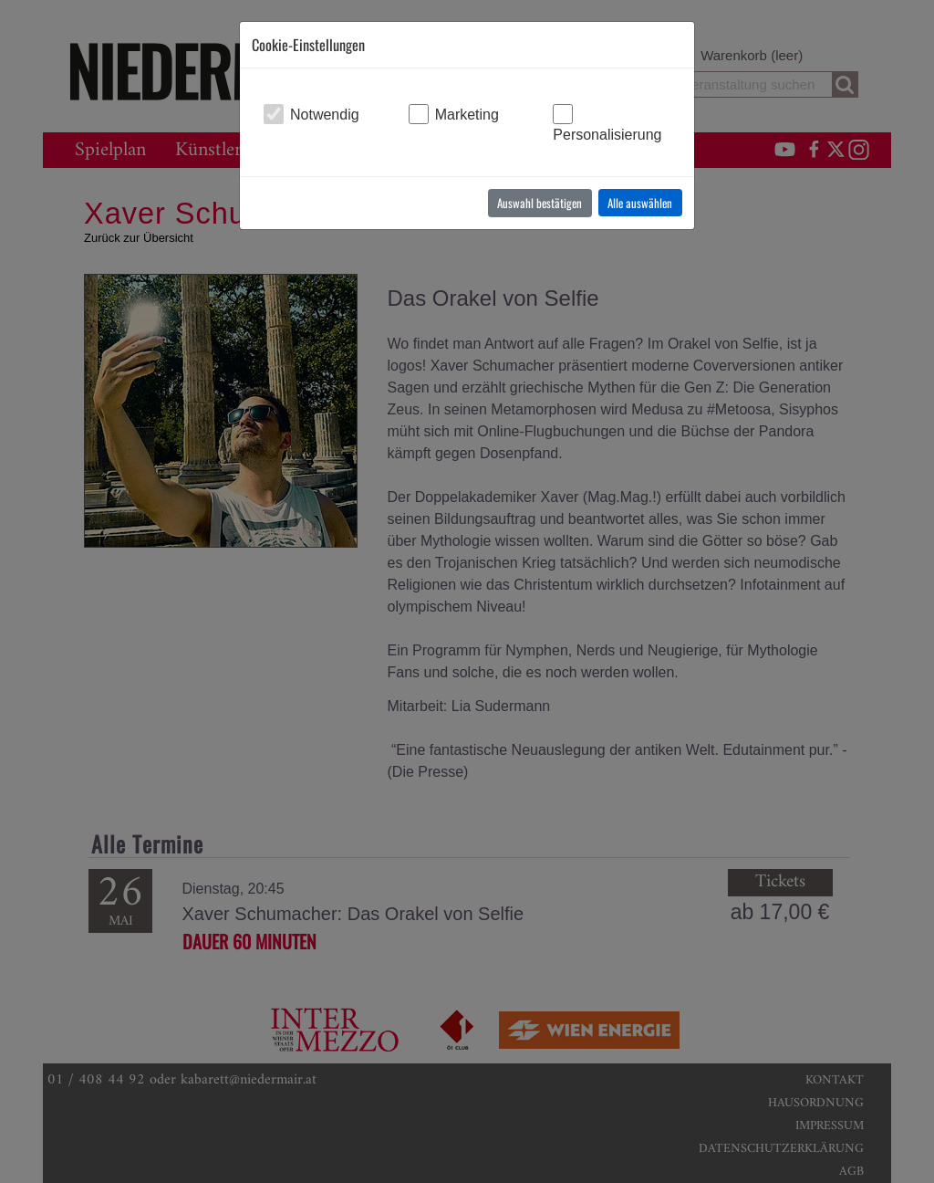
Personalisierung (607, 134)
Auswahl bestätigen (539, 203)
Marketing (467, 114)
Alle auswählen (639, 203)
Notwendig (324, 114)
